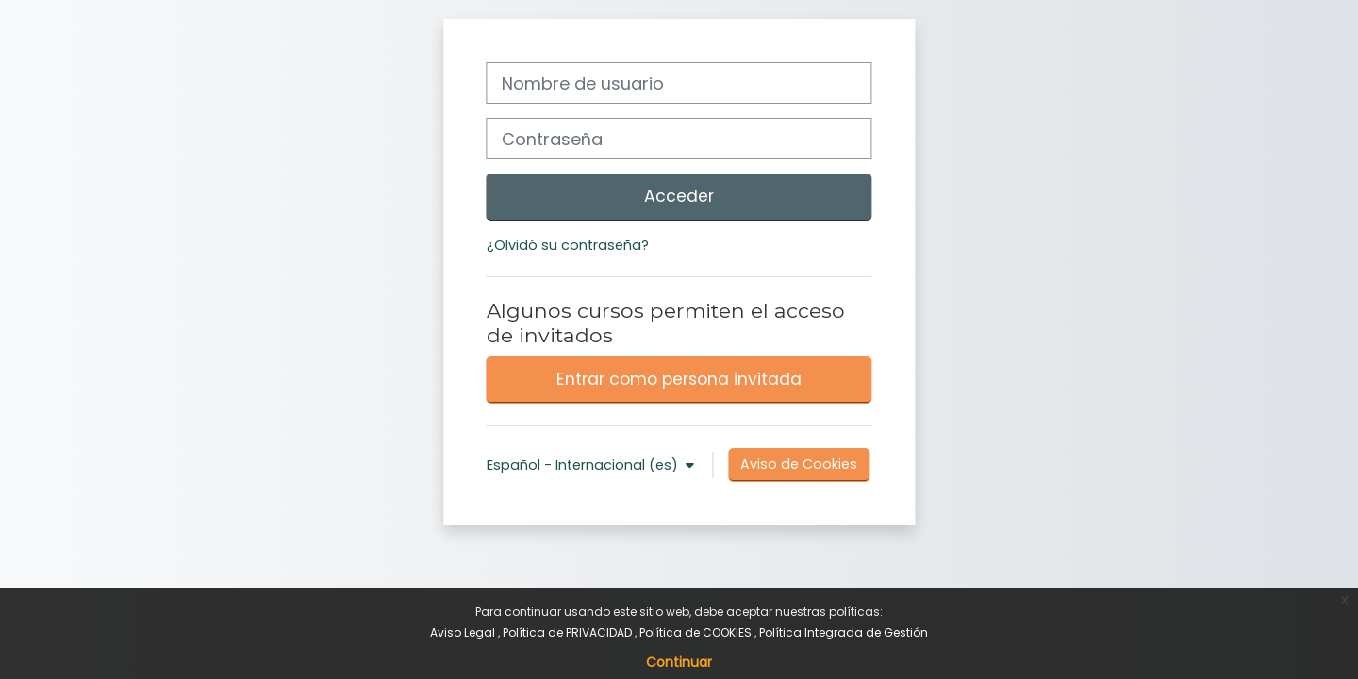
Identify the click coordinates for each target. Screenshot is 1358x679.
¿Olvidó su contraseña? (568, 245)
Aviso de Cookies (798, 464)
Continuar (679, 662)
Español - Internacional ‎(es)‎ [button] (584, 464)
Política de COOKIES (696, 632)
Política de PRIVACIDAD (569, 632)
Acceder (679, 196)
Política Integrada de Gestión (843, 632)
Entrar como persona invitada (679, 379)
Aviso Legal (464, 632)
